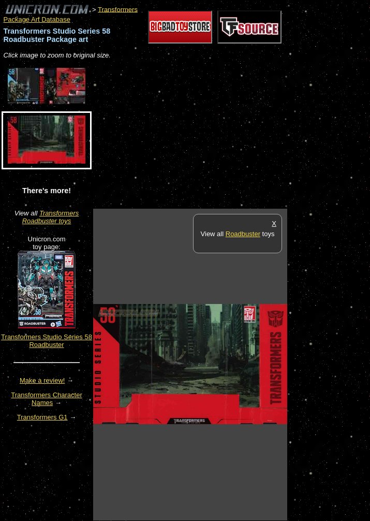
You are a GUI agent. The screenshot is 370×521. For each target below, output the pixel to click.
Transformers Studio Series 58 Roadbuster (46, 341)
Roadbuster (243, 234)
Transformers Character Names (46, 399)
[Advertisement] (214, 134)
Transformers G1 (42, 417)
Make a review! (42, 380)
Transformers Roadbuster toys (50, 217)
